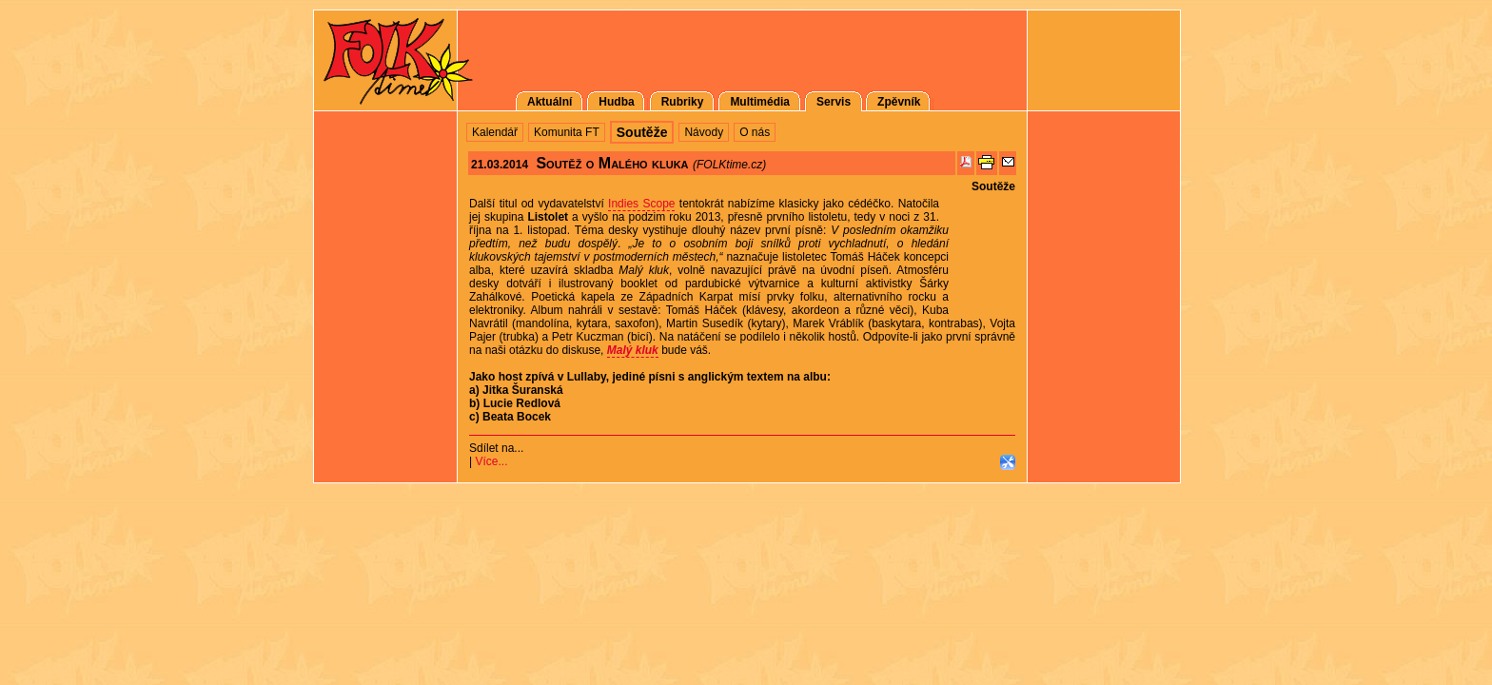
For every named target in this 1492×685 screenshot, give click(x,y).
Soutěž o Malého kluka (612, 163)
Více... (491, 461)
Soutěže (993, 186)
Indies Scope (641, 203)
